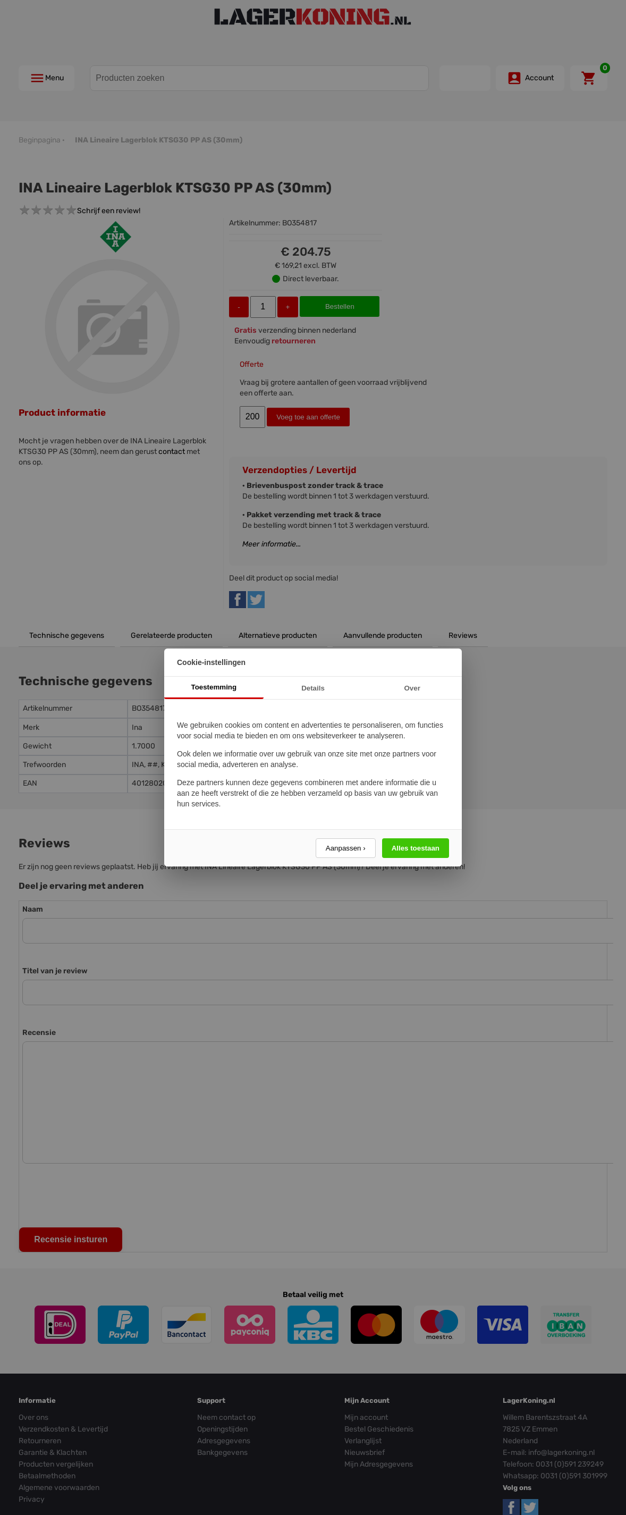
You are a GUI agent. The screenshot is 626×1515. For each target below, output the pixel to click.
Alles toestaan (415, 848)
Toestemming (214, 687)
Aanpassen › (346, 848)
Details (313, 688)
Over (412, 688)
